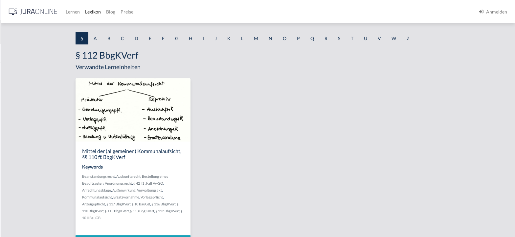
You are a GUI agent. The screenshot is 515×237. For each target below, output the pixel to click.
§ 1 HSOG (15, 129)
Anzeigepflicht (145, 204)
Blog (215, 11)
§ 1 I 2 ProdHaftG (23, 173)
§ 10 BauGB (193, 204)
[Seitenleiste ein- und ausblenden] (94, 10)
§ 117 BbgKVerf (171, 204)
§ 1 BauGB (15, 85)
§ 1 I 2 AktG (17, 159)
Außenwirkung (176, 190)
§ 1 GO (12, 99)
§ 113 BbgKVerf (194, 211)
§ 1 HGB (13, 114)
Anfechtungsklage (148, 190)
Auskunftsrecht (180, 176)
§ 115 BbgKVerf (169, 211)
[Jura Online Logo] (137, 11)
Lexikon (197, 11)
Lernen (177, 11)
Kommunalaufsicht (149, 197)
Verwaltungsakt (201, 190)
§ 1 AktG (14, 70)
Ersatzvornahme (178, 197)
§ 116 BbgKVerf (216, 204)
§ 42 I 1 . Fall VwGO (200, 183)
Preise (231, 11)
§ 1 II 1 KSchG (19, 218)
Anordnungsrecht (170, 183)
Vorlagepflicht (204, 197)
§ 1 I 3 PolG (16, 188)
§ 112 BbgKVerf (220, 211)
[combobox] (52, 32)
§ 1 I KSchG (16, 203)
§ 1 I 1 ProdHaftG (23, 144)
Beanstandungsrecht (150, 176)
